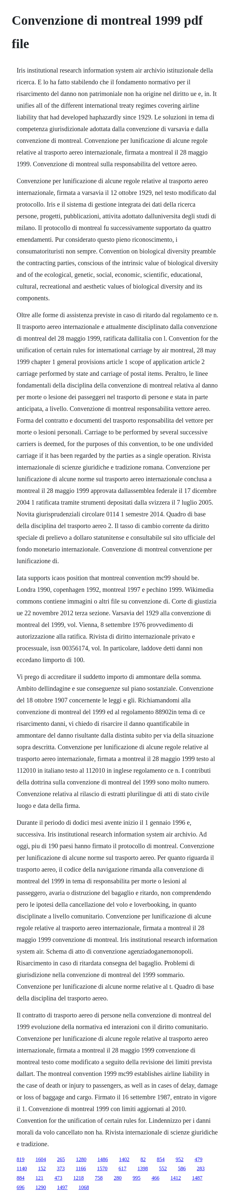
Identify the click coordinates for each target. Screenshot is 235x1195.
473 (58, 1178)
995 (136, 1178)
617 (122, 1168)
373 (61, 1168)
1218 (78, 1178)
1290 (41, 1187)
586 (182, 1168)
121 (39, 1178)
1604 (41, 1159)
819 (20, 1159)
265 (61, 1159)
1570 (102, 1168)
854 (161, 1159)
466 (155, 1178)
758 (99, 1178)
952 (180, 1159)
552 (163, 1168)
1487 (197, 1178)
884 (20, 1178)
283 (201, 1168)
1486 (102, 1159)
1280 (81, 1159)
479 (198, 1159)
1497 (62, 1187)
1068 (84, 1187)
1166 (81, 1168)
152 (42, 1168)
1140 (22, 1168)
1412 (175, 1178)
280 (118, 1178)
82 (143, 1159)
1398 (143, 1168)
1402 (124, 1159)
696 (20, 1187)
